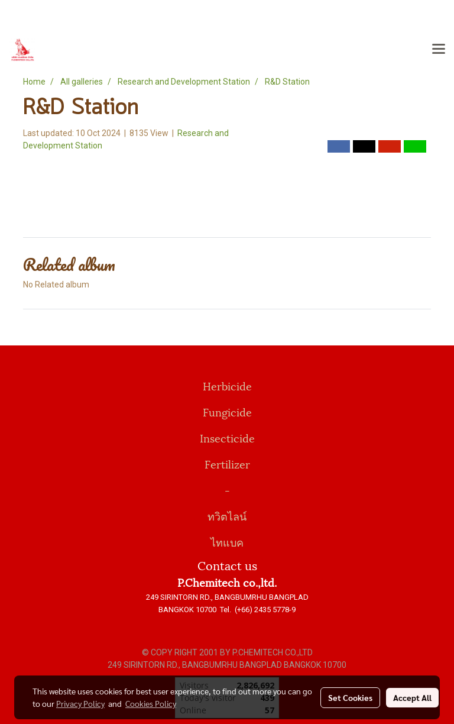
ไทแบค (227, 542)
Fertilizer (227, 463)
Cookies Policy (150, 703)
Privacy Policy (80, 703)
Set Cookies (350, 697)
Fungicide (227, 411)
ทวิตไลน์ (227, 515)
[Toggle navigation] (439, 50)
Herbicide (227, 385)
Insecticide (227, 437)
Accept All (412, 697)
